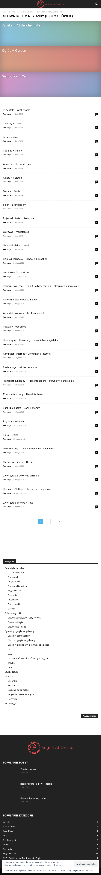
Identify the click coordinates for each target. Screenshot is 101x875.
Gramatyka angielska (15, 568)
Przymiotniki (14, 581)
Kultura (11, 685)
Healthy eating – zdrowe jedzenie (36, 784)
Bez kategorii (11, 703)
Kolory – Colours (12, 177)
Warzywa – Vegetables (16, 231)
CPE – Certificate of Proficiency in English (28, 658)
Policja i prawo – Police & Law (20, 299)
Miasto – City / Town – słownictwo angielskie (28, 448)
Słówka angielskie (25, 12)
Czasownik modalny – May (33, 798)
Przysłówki (13, 599)
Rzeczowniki (14, 604)
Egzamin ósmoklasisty (19, 635)
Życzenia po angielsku (18, 689)
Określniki (12, 595)
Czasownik (13, 577)
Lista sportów (11, 137)
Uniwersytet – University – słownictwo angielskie (30, 340)
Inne (10, 667)
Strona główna (9, 12)
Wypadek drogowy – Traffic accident (23, 313)
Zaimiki (11, 608)
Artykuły (9, 676)
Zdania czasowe (28, 769)
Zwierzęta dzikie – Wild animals (21, 475)
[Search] (97, 4)
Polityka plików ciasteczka (82, 870)
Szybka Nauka (11, 671)
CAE (10, 653)
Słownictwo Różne (17, 626)
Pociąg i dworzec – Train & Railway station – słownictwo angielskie (41, 286)
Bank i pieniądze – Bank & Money (21, 407)
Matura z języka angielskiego (22, 640)
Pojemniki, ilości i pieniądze (18, 218)
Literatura (12, 680)
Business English (16, 622)
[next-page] (59, 521)
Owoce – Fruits (11, 191)
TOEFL (11, 662)
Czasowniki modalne (18, 586)
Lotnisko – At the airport (16, 272)
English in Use (14, 590)
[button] (5, 4)
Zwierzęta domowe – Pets (18, 502)
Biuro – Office (10, 434)
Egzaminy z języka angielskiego (20, 631)
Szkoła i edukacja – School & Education (25, 258)
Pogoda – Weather (13, 421)
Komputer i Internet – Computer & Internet (27, 353)
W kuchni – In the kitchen (17, 164)
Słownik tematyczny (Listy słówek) (24, 617)
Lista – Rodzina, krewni (16, 245)
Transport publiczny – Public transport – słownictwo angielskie (38, 380)
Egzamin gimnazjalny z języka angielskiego (28, 644)
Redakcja (7, 114)
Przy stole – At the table (16, 109)
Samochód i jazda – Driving (18, 462)
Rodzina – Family (12, 150)
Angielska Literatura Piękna (21, 694)
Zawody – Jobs (12, 123)
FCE (10, 649)
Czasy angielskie (16, 572)
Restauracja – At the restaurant (20, 367)
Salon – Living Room (14, 204)
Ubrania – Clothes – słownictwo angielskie (27, 489)
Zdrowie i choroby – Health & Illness (23, 394)
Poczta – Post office (14, 326)
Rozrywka (12, 698)
